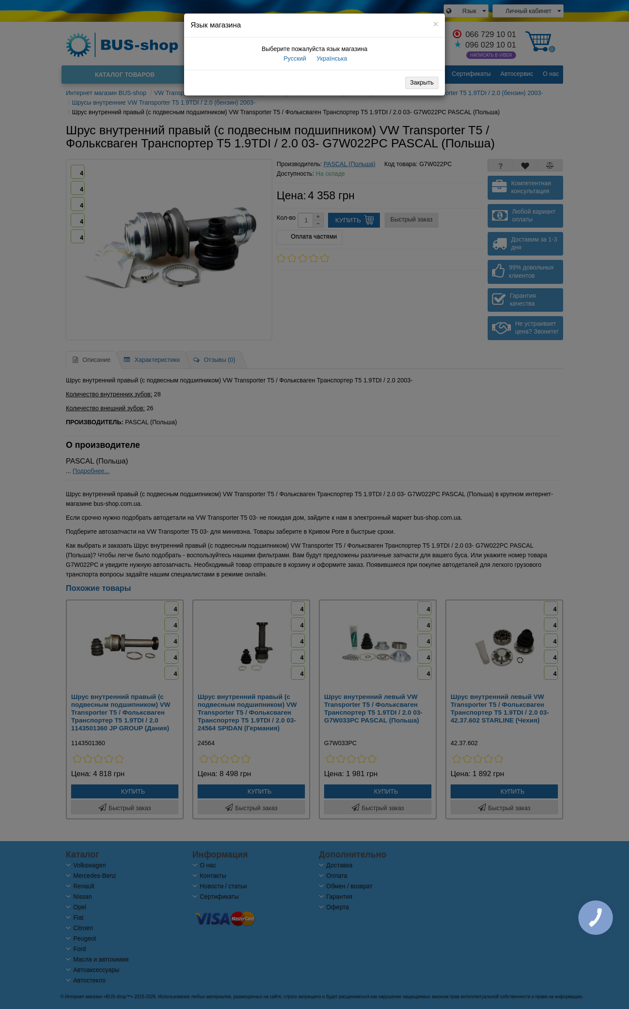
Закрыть (422, 82)
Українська (331, 58)
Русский (294, 58)
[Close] (435, 23)
